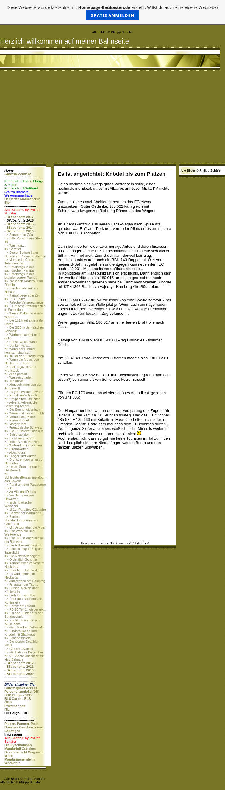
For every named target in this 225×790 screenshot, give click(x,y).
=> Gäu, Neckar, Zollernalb (23, 627)
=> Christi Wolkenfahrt (20, 342)
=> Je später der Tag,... (21, 584)
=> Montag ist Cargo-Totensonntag (19, 261)
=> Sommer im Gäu (18, 234)
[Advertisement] (112, 118)
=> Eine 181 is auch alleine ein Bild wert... (24, 539)
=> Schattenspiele (17, 638)
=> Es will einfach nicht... (22, 395)
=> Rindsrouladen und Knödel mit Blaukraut (20, 632)
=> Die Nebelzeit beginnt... (23, 556)
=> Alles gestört (15, 374)
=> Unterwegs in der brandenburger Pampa (20, 275)
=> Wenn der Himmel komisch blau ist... (19, 350)
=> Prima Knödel (16, 420)
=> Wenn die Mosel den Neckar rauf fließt (21, 361)
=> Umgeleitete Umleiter (22, 399)
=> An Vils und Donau (20, 491)
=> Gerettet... (14, 249)
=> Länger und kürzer (20, 456)
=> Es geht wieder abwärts (23, 392)
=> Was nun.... (15, 245)
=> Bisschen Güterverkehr (23, 570)
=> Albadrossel (15, 452)
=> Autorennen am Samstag (24, 581)
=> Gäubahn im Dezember (23, 652)
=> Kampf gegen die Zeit (22, 295)
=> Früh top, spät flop (20, 595)
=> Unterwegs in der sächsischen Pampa (19, 268)
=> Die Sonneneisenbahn (22, 409)
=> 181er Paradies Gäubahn (25, 509)
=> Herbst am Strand (19, 606)
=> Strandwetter (16, 449)
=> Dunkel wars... (17, 345)
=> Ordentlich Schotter (20, 559)
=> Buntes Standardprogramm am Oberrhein (21, 520)
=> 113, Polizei (15, 299)
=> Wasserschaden (18, 377)
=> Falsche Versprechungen (25, 302)
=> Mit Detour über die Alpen (25, 527)
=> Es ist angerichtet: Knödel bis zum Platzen (21, 439)
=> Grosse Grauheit (18, 649)
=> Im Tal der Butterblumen (24, 356)
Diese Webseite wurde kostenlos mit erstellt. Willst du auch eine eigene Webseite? (112, 12)
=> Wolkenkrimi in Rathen (23, 445)
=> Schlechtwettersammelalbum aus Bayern (25, 477)
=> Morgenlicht (15, 424)
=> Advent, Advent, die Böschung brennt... (20, 404)
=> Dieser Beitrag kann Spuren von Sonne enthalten (25, 254)
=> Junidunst (13, 381)
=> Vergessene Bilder (20, 416)
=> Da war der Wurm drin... (24, 513)
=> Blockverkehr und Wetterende (19, 532)
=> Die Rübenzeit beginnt (22, 545)
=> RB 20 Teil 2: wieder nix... (25, 609)
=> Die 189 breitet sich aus (23, 431)
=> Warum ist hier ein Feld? (24, 413)
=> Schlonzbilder (16, 434)
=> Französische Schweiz (23, 427)
